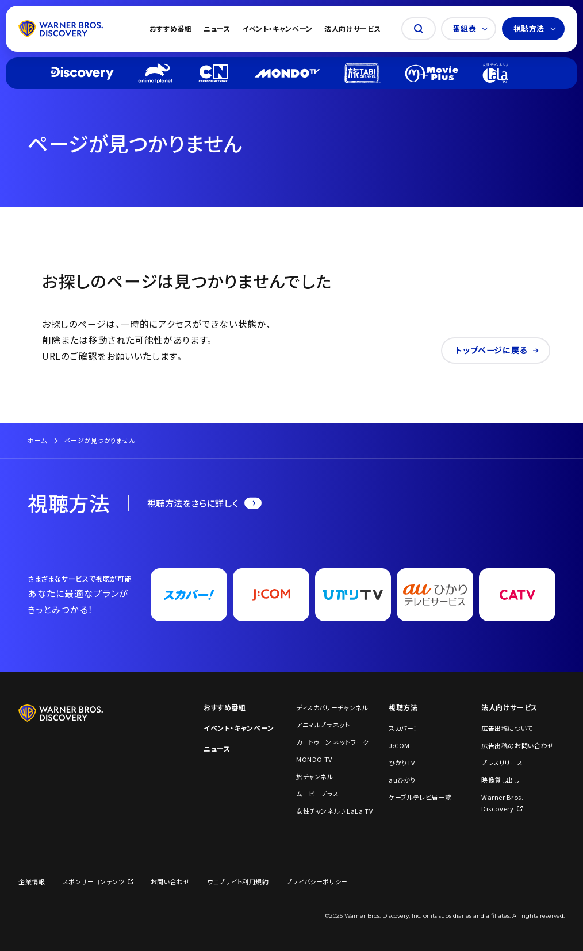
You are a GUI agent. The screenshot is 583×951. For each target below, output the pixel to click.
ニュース (217, 28)
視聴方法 (535, 28)
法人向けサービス (352, 28)
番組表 (470, 28)
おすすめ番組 (170, 28)
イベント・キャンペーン (277, 28)
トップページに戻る (497, 350)
